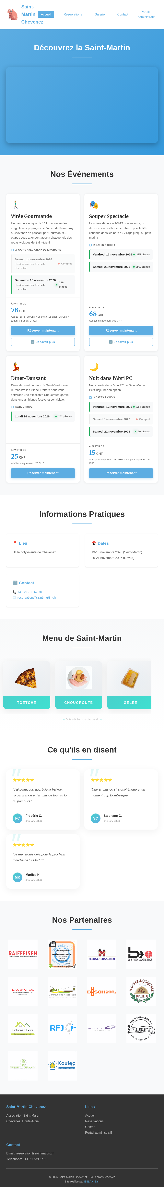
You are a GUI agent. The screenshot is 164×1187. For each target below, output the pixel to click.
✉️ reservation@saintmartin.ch (34, 597)
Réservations (73, 14)
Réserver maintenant (42, 330)
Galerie (100, 14)
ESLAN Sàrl (92, 1181)
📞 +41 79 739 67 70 (27, 592)
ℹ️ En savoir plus (43, 342)
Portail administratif (146, 14)
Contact (122, 14)
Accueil (46, 14)
